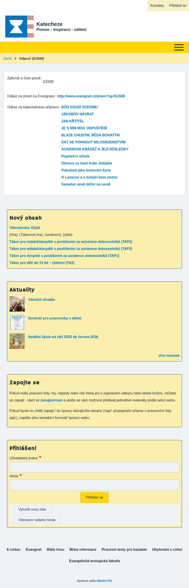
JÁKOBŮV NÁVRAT (77, 114)
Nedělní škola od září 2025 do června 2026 (63, 337)
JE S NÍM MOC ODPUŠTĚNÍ (84, 128)
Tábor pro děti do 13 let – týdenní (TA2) (41, 263)
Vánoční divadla (41, 299)
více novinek (169, 355)
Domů (8, 58)
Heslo (13, 476)
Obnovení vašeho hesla (36, 520)
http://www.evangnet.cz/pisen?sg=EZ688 (91, 96)
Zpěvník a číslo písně (23, 78)
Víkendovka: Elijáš (24, 228)
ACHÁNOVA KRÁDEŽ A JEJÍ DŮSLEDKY (94, 149)
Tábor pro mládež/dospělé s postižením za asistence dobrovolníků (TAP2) (70, 242)
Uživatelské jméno (23, 458)
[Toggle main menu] (94, 47)
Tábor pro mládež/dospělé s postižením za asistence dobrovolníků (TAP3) (70, 249)
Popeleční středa (75, 156)
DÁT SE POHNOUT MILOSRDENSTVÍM (93, 142)
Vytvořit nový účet (32, 509)
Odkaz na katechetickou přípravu (33, 107)
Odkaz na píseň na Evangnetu (30, 96)
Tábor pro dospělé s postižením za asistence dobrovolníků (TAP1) (64, 256)
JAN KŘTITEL (72, 121)
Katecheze (49, 24)
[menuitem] (157, 5)
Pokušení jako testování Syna (86, 170)
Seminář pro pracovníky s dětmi (54, 318)
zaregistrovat (51, 400)
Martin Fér (104, 581)
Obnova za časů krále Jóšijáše (86, 163)
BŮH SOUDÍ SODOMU (79, 107)
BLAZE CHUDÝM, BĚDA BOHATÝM (90, 135)
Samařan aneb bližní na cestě (85, 184)
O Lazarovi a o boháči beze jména (89, 177)
